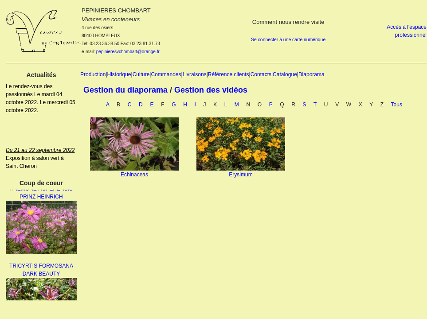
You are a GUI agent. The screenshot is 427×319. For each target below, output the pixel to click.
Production (93, 74)
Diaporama (311, 74)
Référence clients (228, 74)
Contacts (261, 74)
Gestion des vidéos (210, 90)
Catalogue (285, 74)
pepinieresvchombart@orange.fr (128, 51)
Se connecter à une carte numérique (288, 39)
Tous (396, 104)
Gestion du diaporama (125, 90)
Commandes (166, 74)
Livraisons (195, 74)
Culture (141, 74)
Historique (119, 74)
